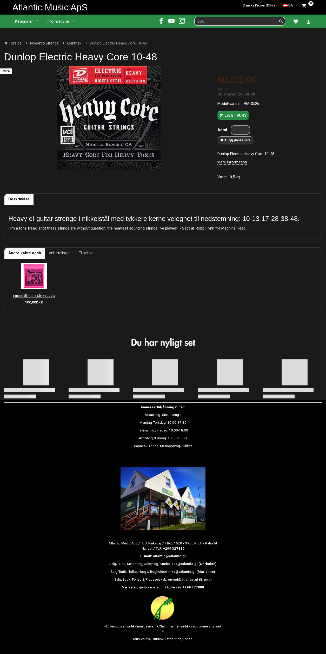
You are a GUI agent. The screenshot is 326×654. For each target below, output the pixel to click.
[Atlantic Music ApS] (50, 7)
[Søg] (281, 21)
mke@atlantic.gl (182, 571)
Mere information (232, 162)
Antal (222, 130)
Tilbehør (86, 253)
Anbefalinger (60, 253)
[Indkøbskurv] (307, 5)
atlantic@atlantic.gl (169, 556)
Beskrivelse (19, 199)
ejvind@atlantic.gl (183, 579)
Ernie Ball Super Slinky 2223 (34, 296)
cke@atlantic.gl (184, 564)
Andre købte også (24, 253)
